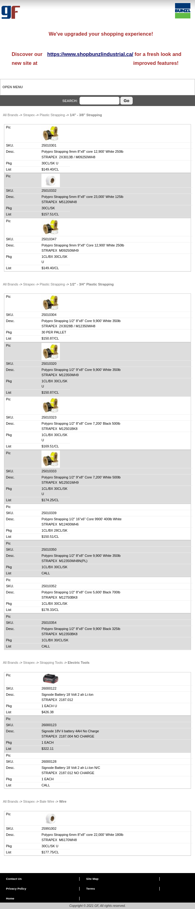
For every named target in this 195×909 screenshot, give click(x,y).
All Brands (10, 115)
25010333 (49, 471)
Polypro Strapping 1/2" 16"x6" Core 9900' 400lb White (81, 519)
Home (10, 898)
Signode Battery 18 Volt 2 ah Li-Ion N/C (70, 767)
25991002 (49, 828)
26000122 (49, 688)
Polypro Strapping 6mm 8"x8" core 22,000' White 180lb (82, 834)
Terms (90, 888)
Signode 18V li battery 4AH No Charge (70, 731)
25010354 (49, 622)
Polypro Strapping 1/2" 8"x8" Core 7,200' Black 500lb (80, 423)
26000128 (49, 761)
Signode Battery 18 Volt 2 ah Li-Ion (67, 694)
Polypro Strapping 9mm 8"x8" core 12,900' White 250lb (82, 151)
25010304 (49, 315)
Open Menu (12, 87)
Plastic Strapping (52, 115)
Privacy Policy (16, 888)
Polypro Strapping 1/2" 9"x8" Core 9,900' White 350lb (81, 370)
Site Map (92, 878)
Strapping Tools (51, 662)
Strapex (29, 115)
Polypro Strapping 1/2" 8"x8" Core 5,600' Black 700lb (80, 592)
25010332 (49, 190)
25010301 (49, 145)
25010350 (49, 549)
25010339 (49, 513)
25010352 (49, 586)
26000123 (49, 725)
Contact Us (13, 878)
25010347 (49, 239)
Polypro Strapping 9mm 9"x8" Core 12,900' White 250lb (82, 245)
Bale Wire (47, 801)
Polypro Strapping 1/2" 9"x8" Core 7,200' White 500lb (81, 477)
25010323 (49, 417)
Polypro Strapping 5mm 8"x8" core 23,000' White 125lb (82, 197)
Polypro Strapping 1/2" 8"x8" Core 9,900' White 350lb (81, 321)
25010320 (49, 363)
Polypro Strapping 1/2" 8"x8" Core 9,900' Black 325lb (80, 629)
